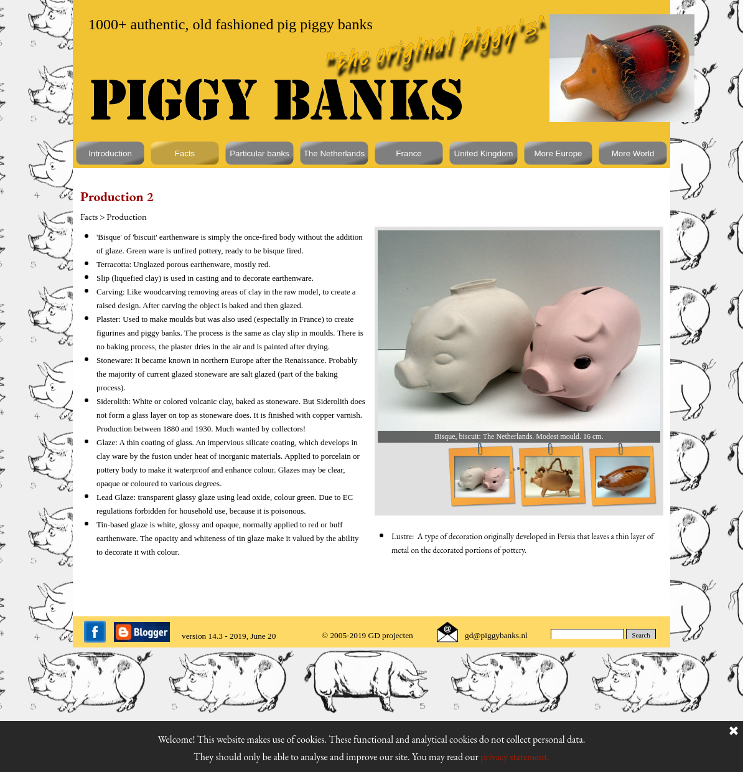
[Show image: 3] (622, 477)
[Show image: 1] (482, 477)
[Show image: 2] (552, 477)
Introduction (110, 153)
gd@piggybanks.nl (496, 635)
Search (641, 635)
